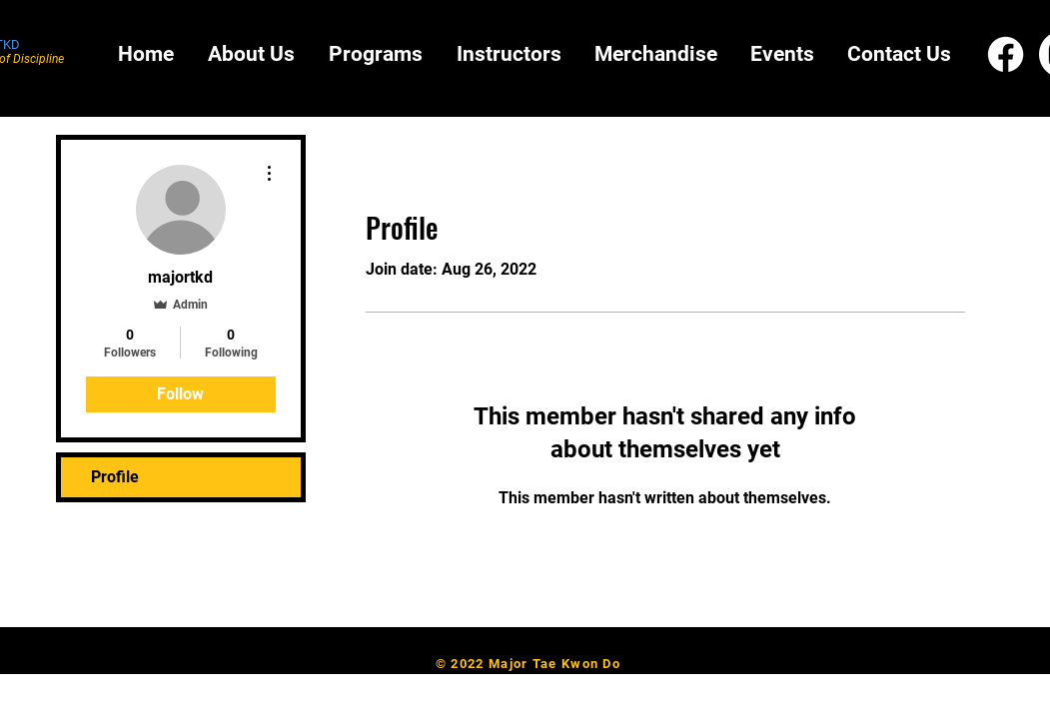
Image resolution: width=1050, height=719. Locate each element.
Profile (115, 476)
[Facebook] (1005, 54)
